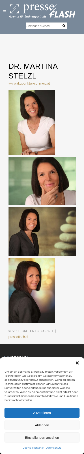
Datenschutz (53, 447)
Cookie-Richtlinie (33, 447)
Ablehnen (42, 425)
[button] (77, 363)
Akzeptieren (42, 413)
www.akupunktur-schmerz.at (29, 83)
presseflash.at (18, 337)
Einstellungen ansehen (42, 437)
